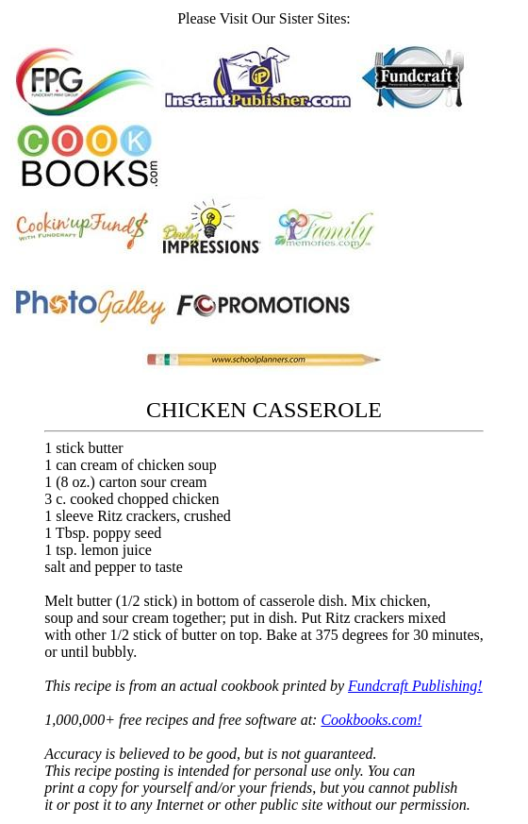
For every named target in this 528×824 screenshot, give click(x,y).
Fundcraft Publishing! (415, 686)
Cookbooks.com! (371, 720)
